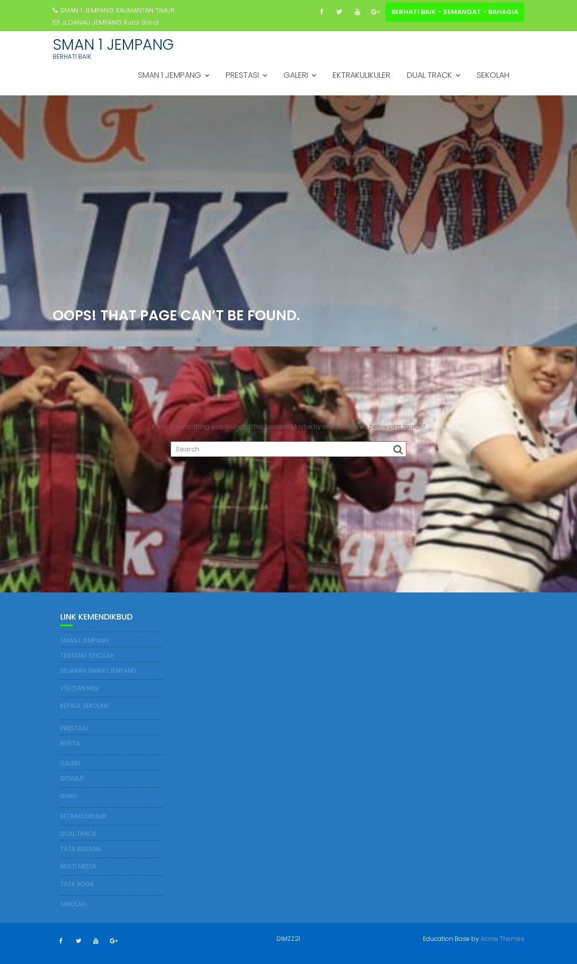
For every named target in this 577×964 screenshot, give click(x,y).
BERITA (70, 743)
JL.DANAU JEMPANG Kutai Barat (106, 22)
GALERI (295, 75)
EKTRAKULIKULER (361, 75)
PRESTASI (242, 75)
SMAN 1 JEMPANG (113, 44)
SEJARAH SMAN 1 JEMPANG (98, 670)
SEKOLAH (493, 75)
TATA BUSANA (80, 849)
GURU (68, 796)
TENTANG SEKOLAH (87, 655)
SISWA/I (71, 778)
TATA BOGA (77, 884)
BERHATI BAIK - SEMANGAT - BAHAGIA (454, 12)
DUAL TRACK (429, 75)
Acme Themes (502, 938)
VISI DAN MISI (79, 688)
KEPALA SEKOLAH (84, 705)
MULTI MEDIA (78, 866)
